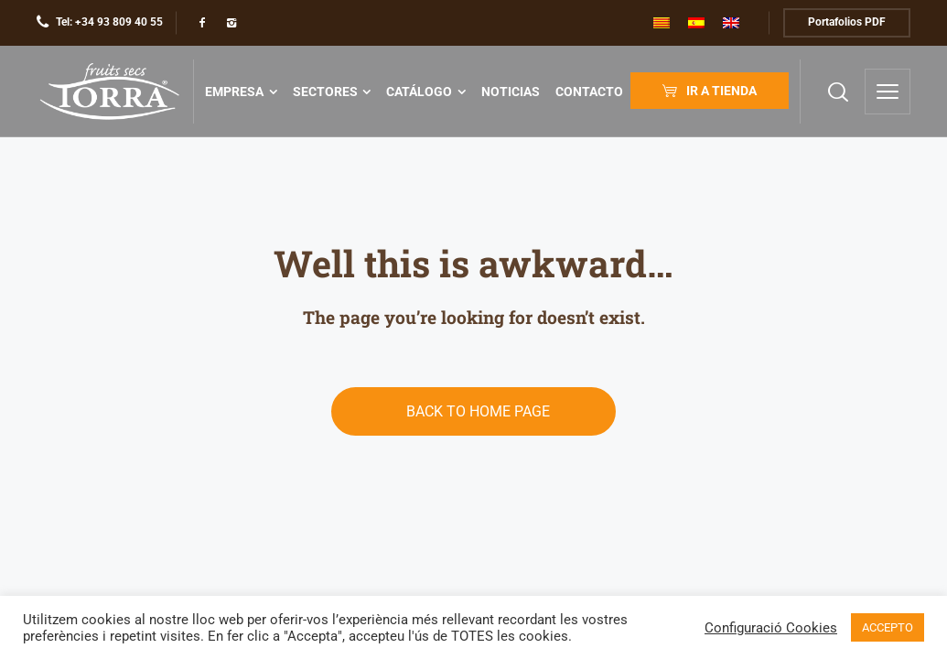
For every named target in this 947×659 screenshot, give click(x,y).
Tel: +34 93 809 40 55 (109, 22)
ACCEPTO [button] (887, 627)
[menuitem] (661, 23)
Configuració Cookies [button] (771, 628)
